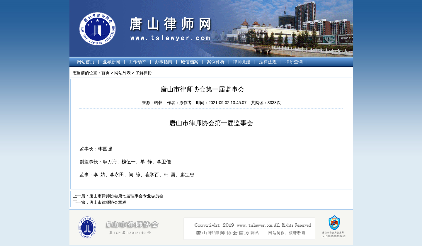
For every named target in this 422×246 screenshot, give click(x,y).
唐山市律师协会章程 (107, 202)
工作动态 (137, 61)
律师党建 (242, 61)
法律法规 (268, 61)
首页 (105, 72)
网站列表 (122, 72)
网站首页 (85, 61)
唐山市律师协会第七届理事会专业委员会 (126, 196)
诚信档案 (189, 61)
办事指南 (163, 61)
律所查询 (294, 61)
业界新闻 (111, 61)
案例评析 (215, 61)
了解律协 (143, 72)
